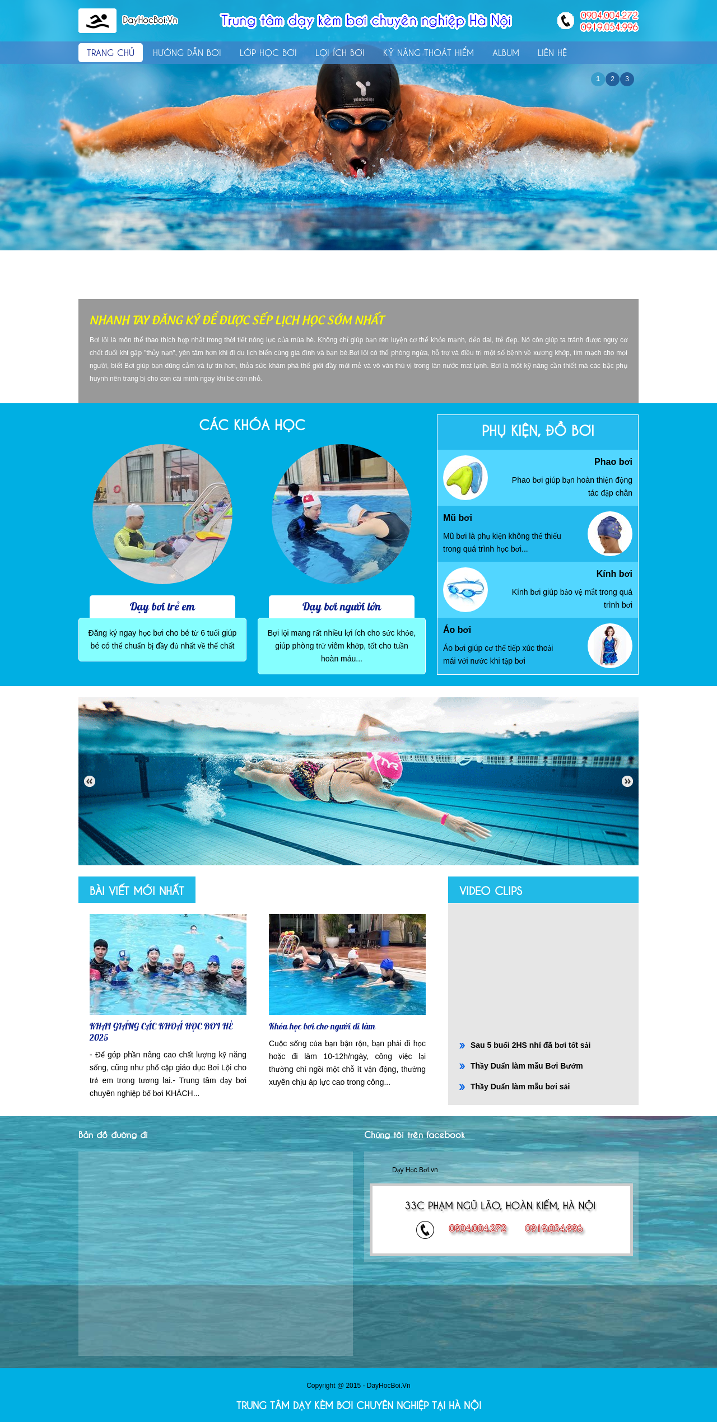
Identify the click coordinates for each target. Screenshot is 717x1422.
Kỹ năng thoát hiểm (428, 52)
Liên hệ (552, 52)
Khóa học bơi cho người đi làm (322, 1026)
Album (505, 52)
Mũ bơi (457, 518)
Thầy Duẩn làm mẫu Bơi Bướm (527, 1065)
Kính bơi (614, 574)
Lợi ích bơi (340, 52)
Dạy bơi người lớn (341, 606)
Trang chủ (110, 52)
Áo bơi (457, 630)
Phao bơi (613, 462)
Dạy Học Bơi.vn (415, 1170)
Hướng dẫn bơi (187, 52)
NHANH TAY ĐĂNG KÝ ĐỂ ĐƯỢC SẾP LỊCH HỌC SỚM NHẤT (236, 319)
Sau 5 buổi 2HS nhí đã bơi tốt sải (530, 1045)
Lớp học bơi (268, 52)
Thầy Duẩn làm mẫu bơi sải (520, 1086)
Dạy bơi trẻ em (162, 606)
